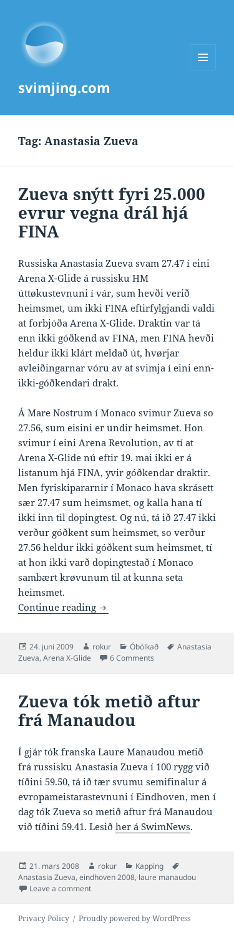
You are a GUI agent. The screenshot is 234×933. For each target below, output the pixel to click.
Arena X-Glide (67, 658)
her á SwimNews (152, 826)
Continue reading (63, 607)
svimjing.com (64, 87)
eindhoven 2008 (107, 877)
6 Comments (132, 658)
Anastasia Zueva (47, 877)
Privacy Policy (43, 918)
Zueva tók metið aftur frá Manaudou (109, 710)
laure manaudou (167, 877)
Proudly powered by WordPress (134, 918)
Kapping (149, 866)
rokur (101, 646)
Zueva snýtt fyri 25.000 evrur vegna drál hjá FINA (111, 212)
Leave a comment (60, 888)
